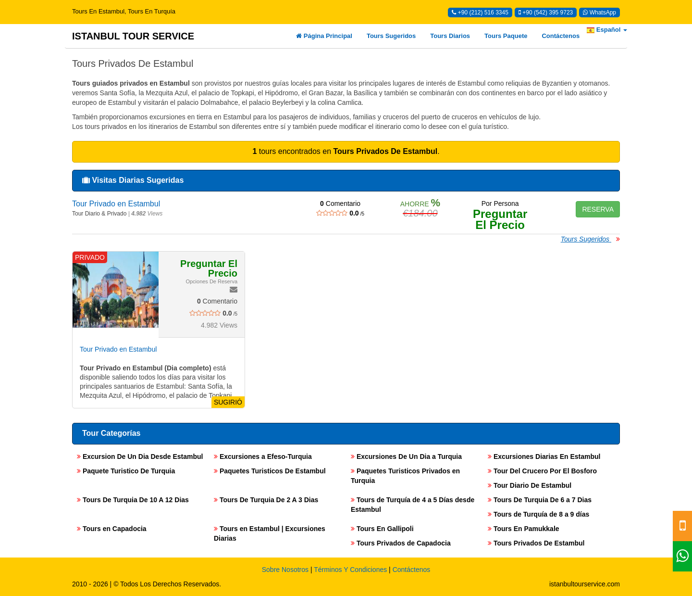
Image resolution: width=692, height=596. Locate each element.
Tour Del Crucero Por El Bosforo (542, 471)
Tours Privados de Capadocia (401, 543)
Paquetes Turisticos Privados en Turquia (405, 475)
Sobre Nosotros (285, 569)
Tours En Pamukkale (523, 529)
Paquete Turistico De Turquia (126, 471)
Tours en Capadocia (112, 529)
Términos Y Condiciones (350, 569)
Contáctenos (561, 35)
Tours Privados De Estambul (536, 543)
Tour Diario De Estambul (529, 485)
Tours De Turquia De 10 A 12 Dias (133, 500)
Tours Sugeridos (391, 35)
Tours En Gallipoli (382, 529)
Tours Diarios (450, 35)
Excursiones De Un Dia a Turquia (406, 456)
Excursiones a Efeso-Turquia (263, 456)
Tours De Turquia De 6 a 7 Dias (540, 500)
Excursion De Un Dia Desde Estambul (140, 456)
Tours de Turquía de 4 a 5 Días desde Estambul (412, 504)
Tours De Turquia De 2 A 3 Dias (266, 500)
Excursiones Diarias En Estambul (544, 456)
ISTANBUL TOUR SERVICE (133, 36)
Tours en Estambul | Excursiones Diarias (269, 533)
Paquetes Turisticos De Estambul (270, 471)
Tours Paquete (505, 35)
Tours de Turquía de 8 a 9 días (538, 514)
